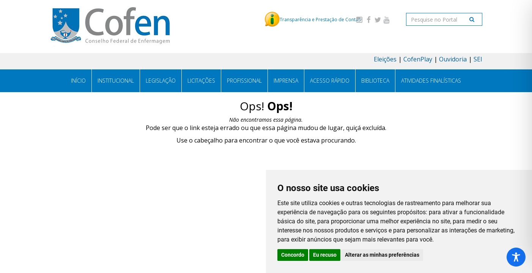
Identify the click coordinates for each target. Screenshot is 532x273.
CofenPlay (417, 59)
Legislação (161, 80)
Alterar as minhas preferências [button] (382, 255)
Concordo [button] (292, 255)
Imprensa (286, 80)
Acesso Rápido (329, 80)
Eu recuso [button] (325, 255)
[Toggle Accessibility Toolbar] (516, 257)
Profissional (244, 80)
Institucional (116, 80)
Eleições (385, 59)
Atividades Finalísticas (431, 80)
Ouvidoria (453, 59)
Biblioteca (375, 80)
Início (78, 80)
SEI (478, 59)
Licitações (201, 80)
